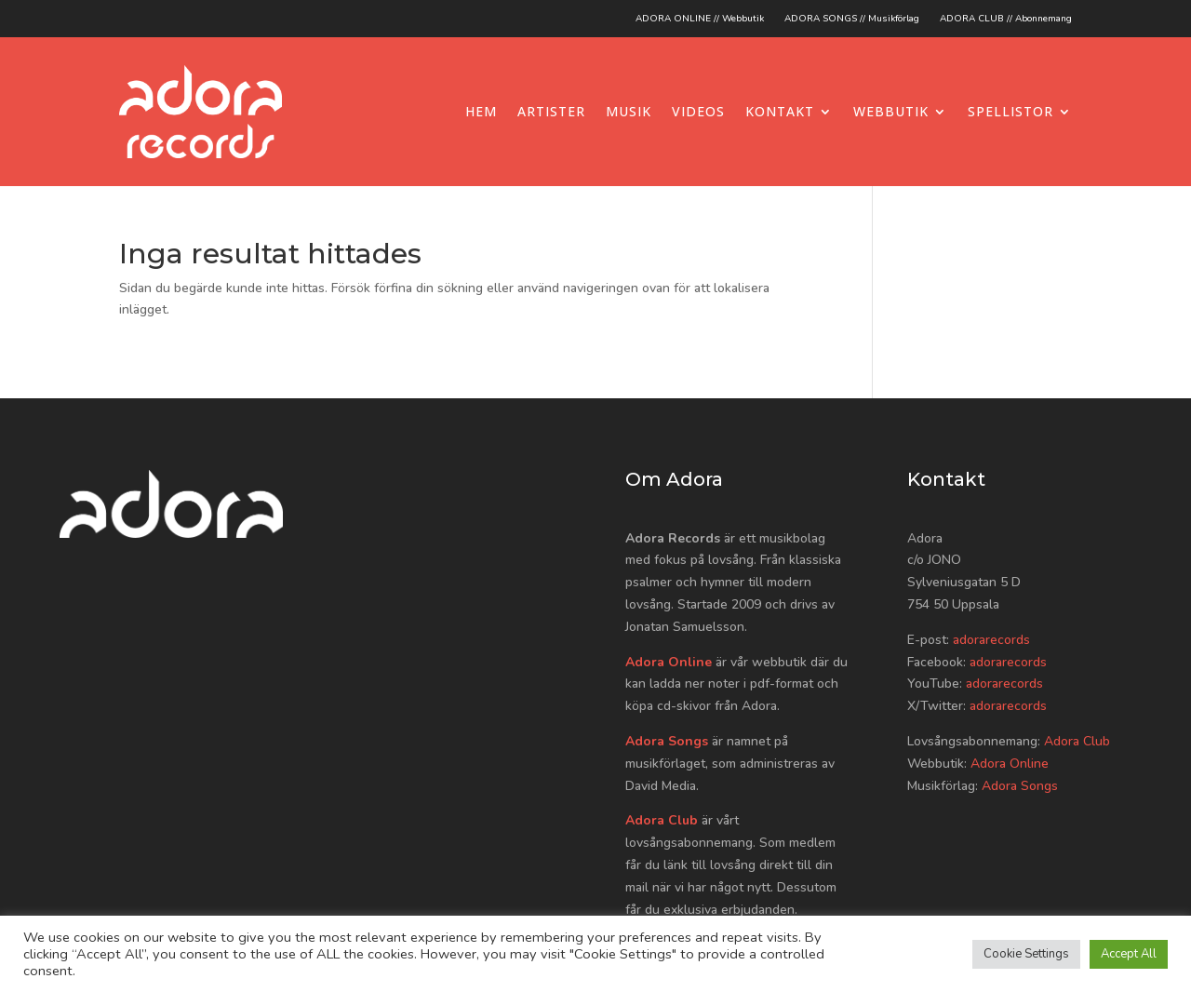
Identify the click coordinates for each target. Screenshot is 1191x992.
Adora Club (661, 820)
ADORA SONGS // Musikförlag (851, 18)
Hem (481, 111)
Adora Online (668, 662)
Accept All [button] (1129, 953)
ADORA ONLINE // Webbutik (700, 18)
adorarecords (991, 640)
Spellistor (1010, 111)
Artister (551, 111)
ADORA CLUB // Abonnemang (1006, 18)
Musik (628, 111)
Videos (698, 111)
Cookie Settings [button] (1026, 953)
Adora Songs (666, 741)
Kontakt (779, 111)
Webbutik (891, 111)
